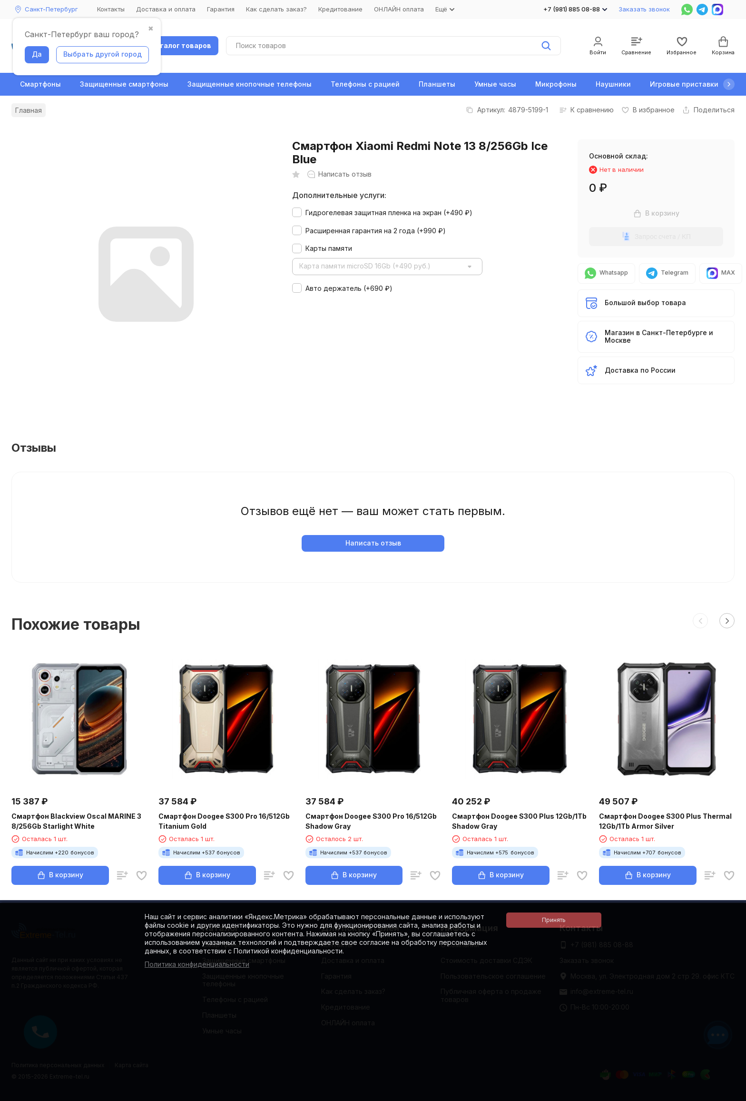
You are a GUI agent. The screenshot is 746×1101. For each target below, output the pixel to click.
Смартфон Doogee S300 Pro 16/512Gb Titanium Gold (224, 821)
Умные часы (495, 84)
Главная (28, 110)
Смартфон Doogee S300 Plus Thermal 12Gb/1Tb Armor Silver (665, 821)
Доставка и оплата (166, 9)
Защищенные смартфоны (124, 84)
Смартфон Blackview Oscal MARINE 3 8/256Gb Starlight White (76, 821)
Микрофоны (556, 84)
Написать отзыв (373, 543)
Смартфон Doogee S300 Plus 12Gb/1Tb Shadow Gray (519, 821)
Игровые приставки (684, 84)
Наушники (613, 84)
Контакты (111, 9)
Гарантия (221, 9)
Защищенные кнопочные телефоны (249, 84)
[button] (729, 84)
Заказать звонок (644, 9)
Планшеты (437, 84)
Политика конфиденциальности (197, 964)
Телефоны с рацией (365, 84)
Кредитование (340, 9)
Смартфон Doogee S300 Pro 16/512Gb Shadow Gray (371, 821)
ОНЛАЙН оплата (399, 9)
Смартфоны (40, 84)
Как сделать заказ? (276, 9)
